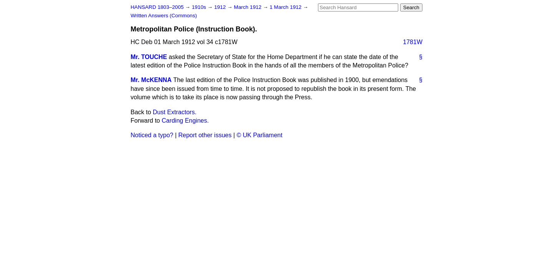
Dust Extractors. (175, 112)
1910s (199, 7)
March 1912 (248, 7)
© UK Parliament (259, 135)
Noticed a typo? (152, 135)
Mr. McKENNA (151, 80)
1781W (412, 42)
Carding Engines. (185, 120)
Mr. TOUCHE (149, 57)
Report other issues (205, 135)
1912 (220, 7)
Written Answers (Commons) (164, 15)
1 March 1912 (286, 7)
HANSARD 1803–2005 (157, 7)
